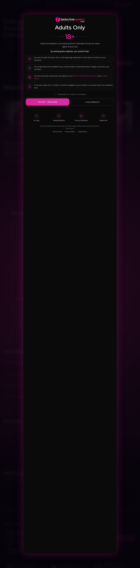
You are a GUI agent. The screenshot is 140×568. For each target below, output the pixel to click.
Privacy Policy (91, 76)
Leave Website (92, 102)
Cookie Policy (82, 132)
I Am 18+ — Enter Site (47, 102)
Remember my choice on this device (70, 94)
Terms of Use (78, 76)
